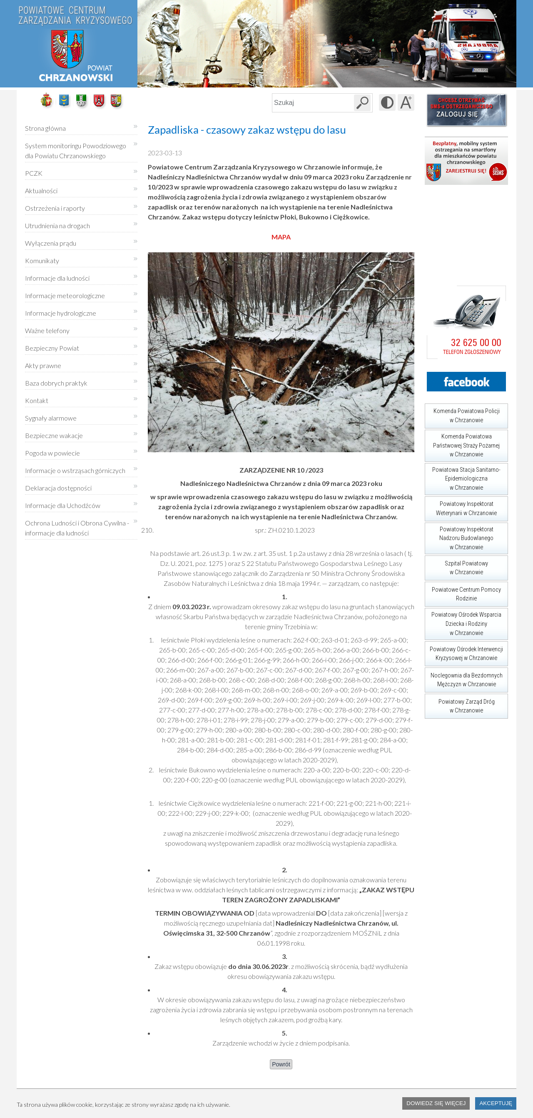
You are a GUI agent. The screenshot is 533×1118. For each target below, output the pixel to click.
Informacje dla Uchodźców (62, 505)
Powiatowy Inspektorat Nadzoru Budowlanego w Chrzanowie (459, 537)
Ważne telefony (47, 330)
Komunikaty (42, 260)
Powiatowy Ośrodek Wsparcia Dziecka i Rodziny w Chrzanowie (463, 622)
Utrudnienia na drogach (57, 225)
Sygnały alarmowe (51, 418)
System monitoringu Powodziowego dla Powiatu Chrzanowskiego (75, 150)
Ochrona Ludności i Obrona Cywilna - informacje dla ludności (77, 528)
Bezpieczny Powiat (52, 348)
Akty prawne (43, 365)
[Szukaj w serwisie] (362, 103)
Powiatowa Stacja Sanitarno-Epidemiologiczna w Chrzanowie (463, 477)
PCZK (33, 173)
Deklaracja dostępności (58, 488)
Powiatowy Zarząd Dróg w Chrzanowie (460, 704)
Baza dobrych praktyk (56, 383)
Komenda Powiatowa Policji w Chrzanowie (462, 413)
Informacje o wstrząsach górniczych (75, 470)
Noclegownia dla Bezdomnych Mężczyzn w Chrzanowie (464, 677)
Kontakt (36, 400)
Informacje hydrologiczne (60, 313)
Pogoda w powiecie (52, 450)
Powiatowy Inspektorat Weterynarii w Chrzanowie (461, 506)
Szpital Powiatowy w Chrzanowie (456, 565)
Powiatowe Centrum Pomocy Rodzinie (463, 592)
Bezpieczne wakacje (54, 435)
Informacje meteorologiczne (65, 295)
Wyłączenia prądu (50, 240)
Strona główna (45, 128)
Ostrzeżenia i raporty (55, 208)
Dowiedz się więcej (436, 1103)
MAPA (281, 237)
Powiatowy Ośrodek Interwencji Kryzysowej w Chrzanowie (464, 651)
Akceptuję (495, 1103)
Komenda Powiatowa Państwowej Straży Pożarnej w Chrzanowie (462, 444)
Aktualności (41, 190)
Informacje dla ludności (57, 278)
